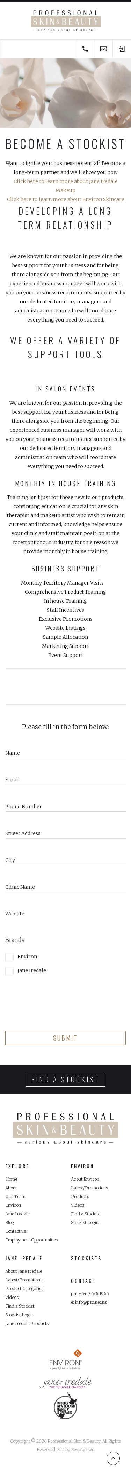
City (10, 860)
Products (80, 1196)
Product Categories (24, 1288)
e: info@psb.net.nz (89, 1302)
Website (14, 914)
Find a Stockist (85, 1213)
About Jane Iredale (23, 1271)
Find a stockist (65, 1079)
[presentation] (58, 1000)
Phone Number (23, 806)
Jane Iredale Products (27, 1323)
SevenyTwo (82, 1449)
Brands (14, 939)
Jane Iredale (25, 971)
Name (12, 753)
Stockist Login (85, 1222)
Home (11, 1179)
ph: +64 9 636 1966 (90, 1293)
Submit (65, 1037)
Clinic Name (20, 887)
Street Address (23, 833)
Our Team (15, 1196)
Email (12, 780)
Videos (77, 1205)
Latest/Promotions (89, 1187)
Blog (9, 1222)
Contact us (15, 1231)
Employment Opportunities (31, 1240)
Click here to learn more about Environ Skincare (65, 199)
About (11, 1187)
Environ (21, 957)
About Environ (85, 1179)
